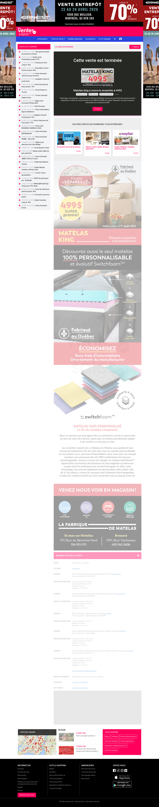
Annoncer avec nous (26, 795)
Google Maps (116, 574)
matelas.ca (76, 568)
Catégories (42, 39)
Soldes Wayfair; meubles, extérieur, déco (124, 148)
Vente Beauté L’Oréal (41, 148)
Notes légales (22, 778)
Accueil (20, 790)
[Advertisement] (97, 707)
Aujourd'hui (90, 39)
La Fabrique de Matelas (80, 682)
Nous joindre (22, 775)
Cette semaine (105, 39)
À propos (21, 769)
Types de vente (58, 39)
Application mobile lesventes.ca (115, 746)
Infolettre (115, 736)
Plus (78, 151)
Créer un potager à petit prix (85, 736)
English (20, 787)
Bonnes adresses (75, 39)
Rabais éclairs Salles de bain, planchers (97, 148)
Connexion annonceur (88, 772)
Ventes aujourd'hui (126, 741)
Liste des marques (111, 750)
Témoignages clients (88, 775)
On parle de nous (23, 772)
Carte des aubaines (111, 741)
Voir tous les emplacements (84, 671)
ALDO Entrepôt (40, 106)
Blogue (107, 736)
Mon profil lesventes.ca (128, 736)
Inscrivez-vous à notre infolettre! (79, 24)
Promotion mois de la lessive (68, 147)
